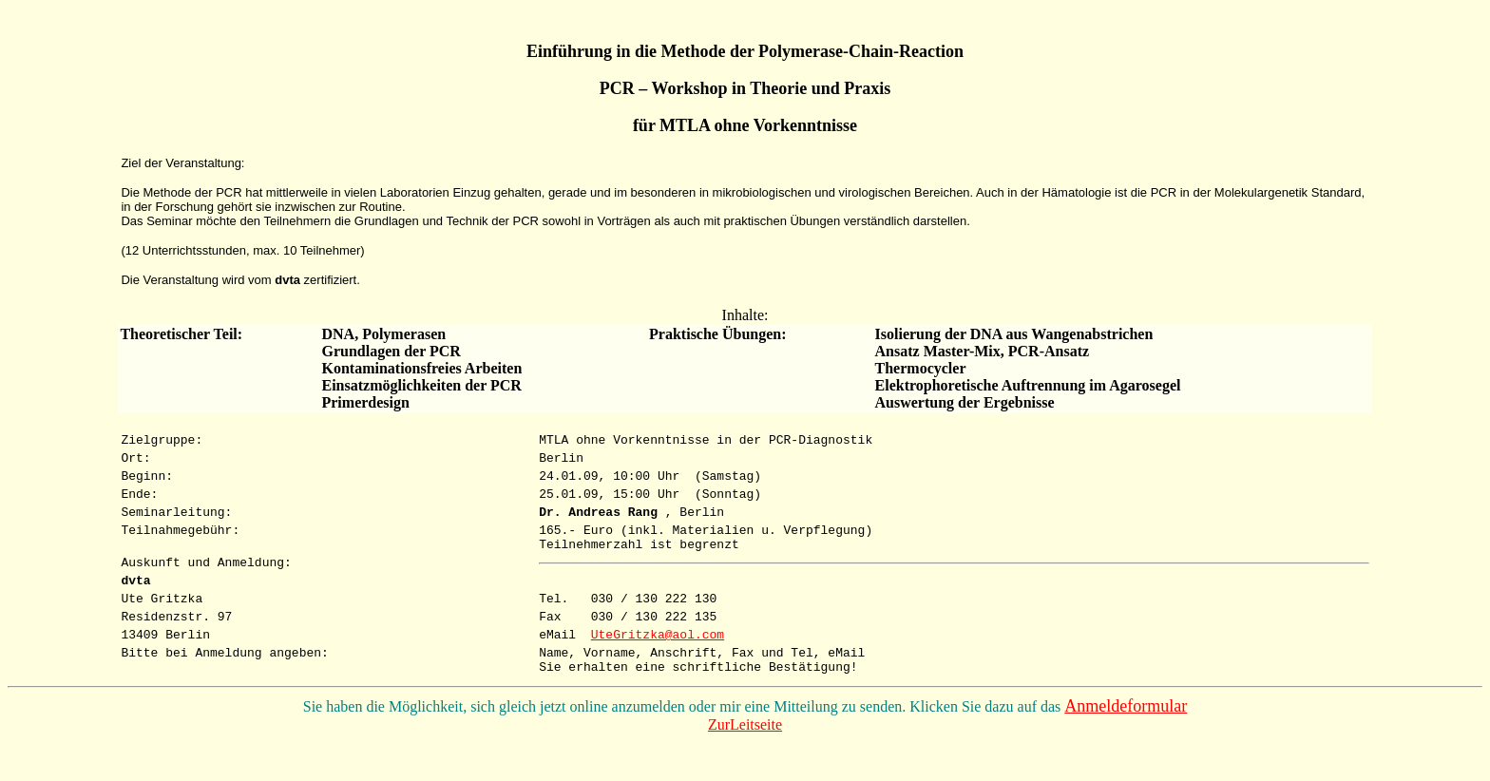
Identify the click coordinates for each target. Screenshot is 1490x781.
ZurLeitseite (745, 764)
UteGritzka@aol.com (657, 667)
